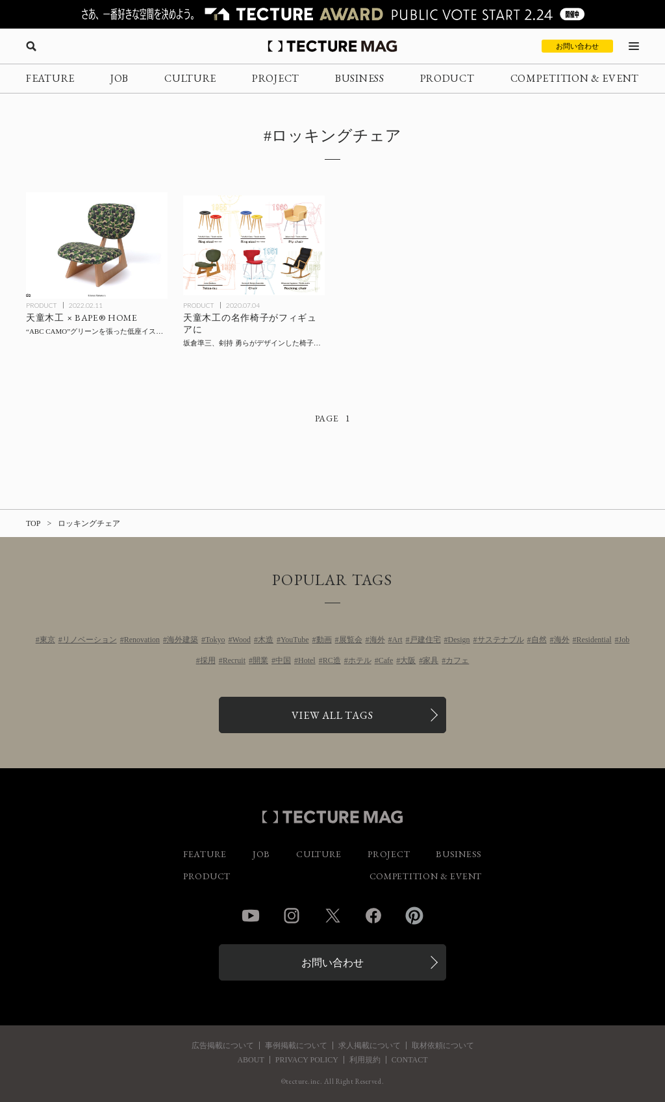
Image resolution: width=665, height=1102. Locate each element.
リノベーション (89, 640)
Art (397, 640)
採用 (208, 660)
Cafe (386, 660)
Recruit (234, 660)
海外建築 (182, 640)
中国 (283, 660)
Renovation (142, 640)
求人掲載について (369, 1045)
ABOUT (250, 1060)
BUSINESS (359, 78)
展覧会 (350, 640)
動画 (324, 640)
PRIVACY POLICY (306, 1060)
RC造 (332, 660)
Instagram (291, 916)
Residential (594, 640)
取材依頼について (443, 1045)
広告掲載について (223, 1045)
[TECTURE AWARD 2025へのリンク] (332, 14)
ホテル (359, 660)
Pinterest (414, 916)
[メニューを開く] (634, 46)
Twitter (332, 916)
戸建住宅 (425, 640)
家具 (430, 660)
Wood (241, 640)
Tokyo (215, 640)
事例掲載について (296, 1045)
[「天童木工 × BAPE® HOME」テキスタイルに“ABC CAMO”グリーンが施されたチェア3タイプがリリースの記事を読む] (97, 245)
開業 (260, 660)
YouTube (295, 640)
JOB (119, 78)
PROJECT (275, 78)
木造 (265, 640)
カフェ (457, 660)
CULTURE (190, 78)
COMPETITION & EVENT (574, 78)
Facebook (373, 916)
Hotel (307, 660)
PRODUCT (447, 78)
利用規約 (365, 1060)
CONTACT (410, 1060)
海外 (377, 640)
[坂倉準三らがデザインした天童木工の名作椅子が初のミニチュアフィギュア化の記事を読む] (254, 245)
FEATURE (50, 78)
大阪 (408, 660)
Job (624, 640)
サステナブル (500, 640)
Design (459, 640)
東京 (47, 640)
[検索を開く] (31, 46)
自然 (539, 640)
